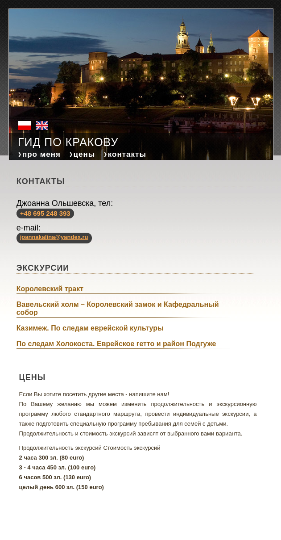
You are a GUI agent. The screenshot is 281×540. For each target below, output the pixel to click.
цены (84, 154)
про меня (41, 154)
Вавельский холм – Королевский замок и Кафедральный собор (118, 308)
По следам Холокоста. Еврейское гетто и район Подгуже (116, 343)
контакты (127, 154)
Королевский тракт (50, 289)
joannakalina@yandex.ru (54, 237)
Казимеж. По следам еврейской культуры (90, 328)
